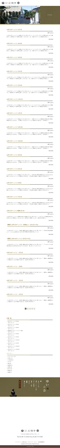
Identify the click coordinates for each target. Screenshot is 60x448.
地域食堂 (9, 365)
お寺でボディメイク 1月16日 (14, 85)
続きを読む (51, 39)
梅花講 (9, 370)
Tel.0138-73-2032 (23, 437)
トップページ (18, 442)
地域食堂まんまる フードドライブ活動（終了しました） (15, 331)
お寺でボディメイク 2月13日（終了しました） (13, 334)
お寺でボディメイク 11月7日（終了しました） (13, 344)
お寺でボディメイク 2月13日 (14, 71)
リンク (36, 442)
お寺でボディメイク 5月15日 (14, 29)
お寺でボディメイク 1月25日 (15, 280)
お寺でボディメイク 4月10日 (14, 43)
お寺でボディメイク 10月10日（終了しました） (13, 350)
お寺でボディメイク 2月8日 (14, 266)
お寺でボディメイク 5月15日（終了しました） (13, 322)
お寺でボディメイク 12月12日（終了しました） (13, 341)
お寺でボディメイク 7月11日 (14, 197)
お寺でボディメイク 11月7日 (14, 113)
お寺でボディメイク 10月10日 (15, 141)
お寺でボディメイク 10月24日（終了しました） (13, 347)
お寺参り (9, 358)
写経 (8, 363)
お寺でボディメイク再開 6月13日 (15, 211)
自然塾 (9, 372)
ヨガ (8, 361)
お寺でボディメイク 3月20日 (14, 57)
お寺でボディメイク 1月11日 (15, 294)
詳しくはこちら (19, 384)
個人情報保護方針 (41, 442)
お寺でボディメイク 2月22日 (15, 252)
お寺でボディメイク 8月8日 (14, 183)
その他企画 (10, 359)
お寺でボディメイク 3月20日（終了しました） (13, 328)
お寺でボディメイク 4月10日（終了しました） (13, 325)
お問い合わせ (24, 442)
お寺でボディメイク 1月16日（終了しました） (13, 337)
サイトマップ (31, 442)
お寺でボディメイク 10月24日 (15, 127)
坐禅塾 (9, 367)
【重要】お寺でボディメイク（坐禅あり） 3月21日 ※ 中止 (23, 224)
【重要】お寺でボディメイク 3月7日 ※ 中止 (18, 238)
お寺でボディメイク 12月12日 (15, 99)
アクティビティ (11, 356)
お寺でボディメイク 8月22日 (14, 169)
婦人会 (9, 368)
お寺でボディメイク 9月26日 (14, 155)
